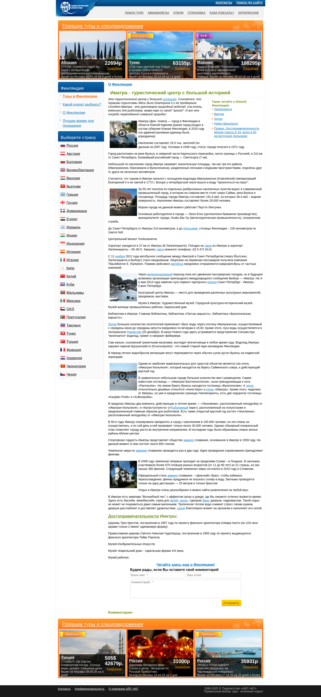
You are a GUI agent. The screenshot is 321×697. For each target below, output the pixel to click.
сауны (183, 500)
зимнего (188, 440)
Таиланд (74, 325)
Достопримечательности (133, 516)
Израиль (74, 227)
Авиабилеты (158, 12)
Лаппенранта (223, 109)
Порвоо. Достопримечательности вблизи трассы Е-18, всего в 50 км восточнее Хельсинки (236, 132)
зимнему (141, 450)
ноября (120, 256)
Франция (74, 350)
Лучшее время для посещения (78, 123)
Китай (71, 276)
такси (208, 245)
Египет (72, 219)
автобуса (177, 264)
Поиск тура (134, 12)
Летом (112, 324)
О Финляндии (120, 84)
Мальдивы (75, 293)
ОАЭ (70, 309)
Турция (72, 342)
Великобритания (80, 170)
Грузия (72, 203)
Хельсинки (190, 228)
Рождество (134, 332)
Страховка (196, 12)
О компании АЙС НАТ (123, 689)
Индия (72, 235)
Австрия (73, 154)
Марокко (205, 62)
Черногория (76, 366)
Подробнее (114, 669)
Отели (178, 12)
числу (250, 385)
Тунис (71, 334)
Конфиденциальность (89, 689)
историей (169, 99)
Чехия (72, 374)
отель (210, 389)
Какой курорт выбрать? (82, 104)
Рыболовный (179, 407)
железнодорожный (159, 274)
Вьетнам (74, 186)
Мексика (74, 301)
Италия (73, 260)
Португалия (76, 317)
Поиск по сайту (249, 2)
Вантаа (219, 114)
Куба (70, 284)
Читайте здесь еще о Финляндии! (185, 565)
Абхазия (69, 62)
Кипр (71, 268)
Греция (72, 195)
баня (205, 500)
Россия (72, 146)
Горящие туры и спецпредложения (102, 624)
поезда (212, 282)
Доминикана (77, 211)
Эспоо (218, 118)
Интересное (248, 12)
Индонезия (76, 244)
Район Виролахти (226, 123)
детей (174, 500)
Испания (74, 252)
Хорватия (74, 358)
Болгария (74, 162)
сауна (181, 508)
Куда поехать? (222, 12)
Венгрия (73, 178)
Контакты (224, 2)
